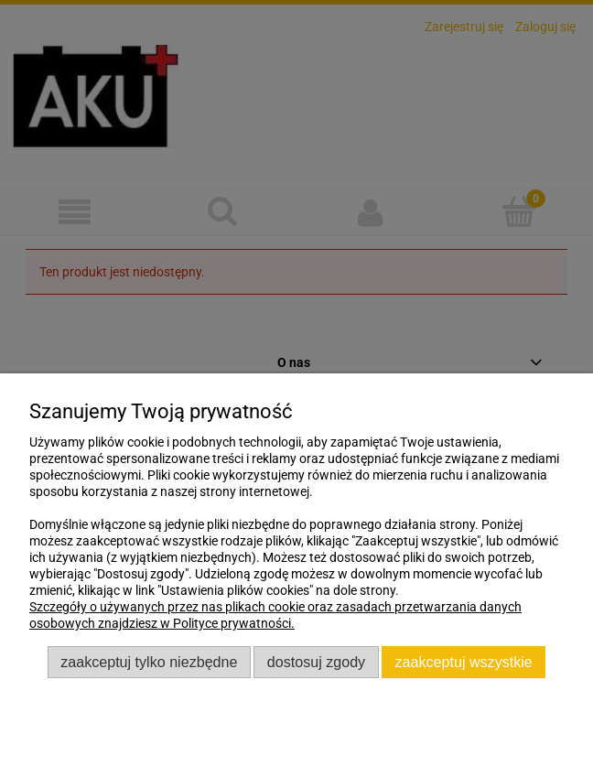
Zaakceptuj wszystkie (464, 661)
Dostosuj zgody (316, 661)
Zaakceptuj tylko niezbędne (148, 661)
